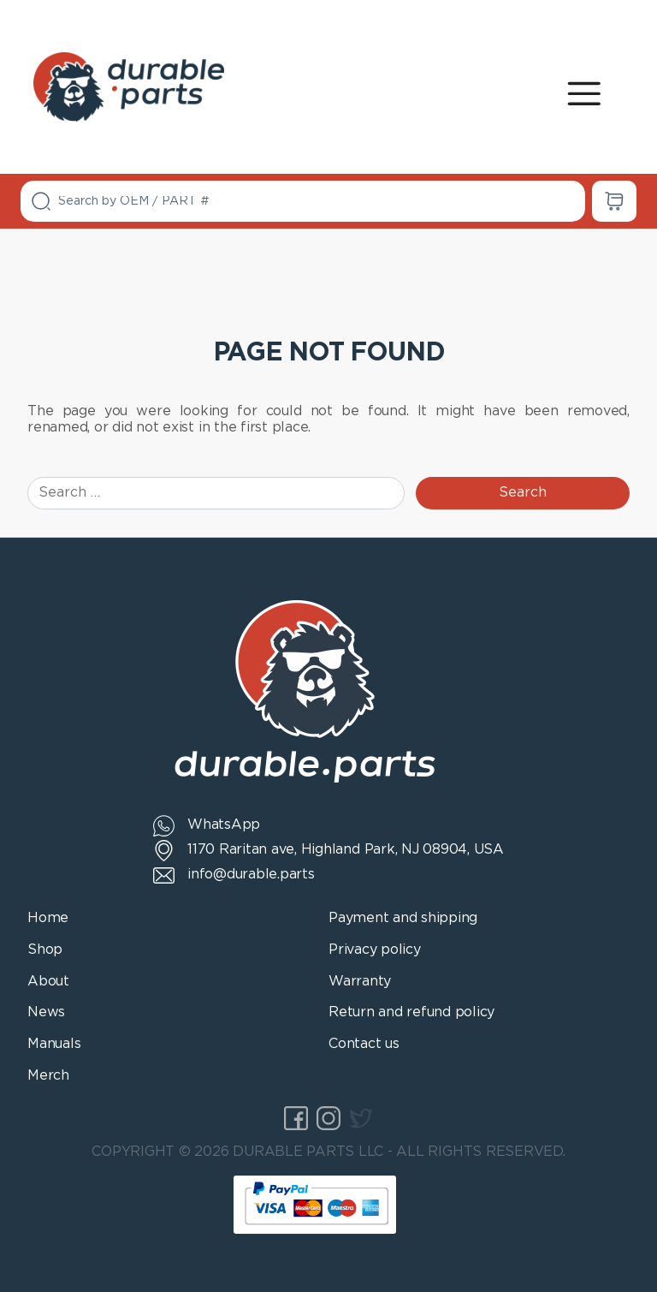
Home (47, 918)
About (48, 981)
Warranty (359, 981)
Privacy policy (374, 950)
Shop (44, 950)
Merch (48, 1075)
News (46, 1012)
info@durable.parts (251, 874)
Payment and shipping (402, 918)
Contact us (364, 1044)
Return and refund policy (411, 1012)
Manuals (53, 1044)
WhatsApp (223, 825)
